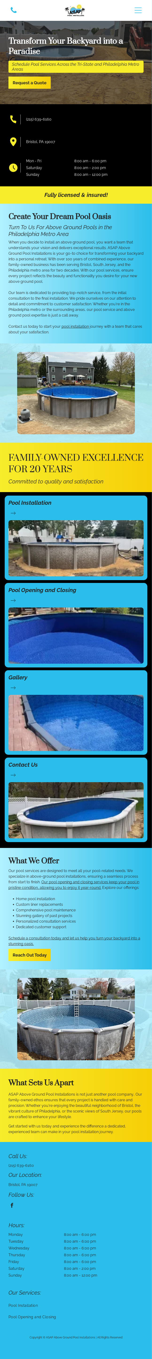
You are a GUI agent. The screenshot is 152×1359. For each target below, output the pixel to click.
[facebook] (12, 1206)
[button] (138, 10)
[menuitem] (76, 1305)
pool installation (75, 326)
